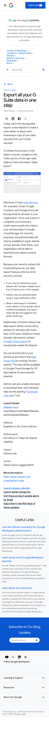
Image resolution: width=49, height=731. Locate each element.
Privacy (17, 714)
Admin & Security (16, 58)
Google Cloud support (16, 341)
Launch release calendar (17, 488)
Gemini (11, 56)
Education (13, 61)
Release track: (11, 407)
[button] (24, 678)
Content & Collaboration (20, 53)
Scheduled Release (25, 111)
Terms (24, 714)
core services (30, 202)
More (10, 63)
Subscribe (35, 5)
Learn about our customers (17, 588)
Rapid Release (10, 111)
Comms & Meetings (17, 51)
